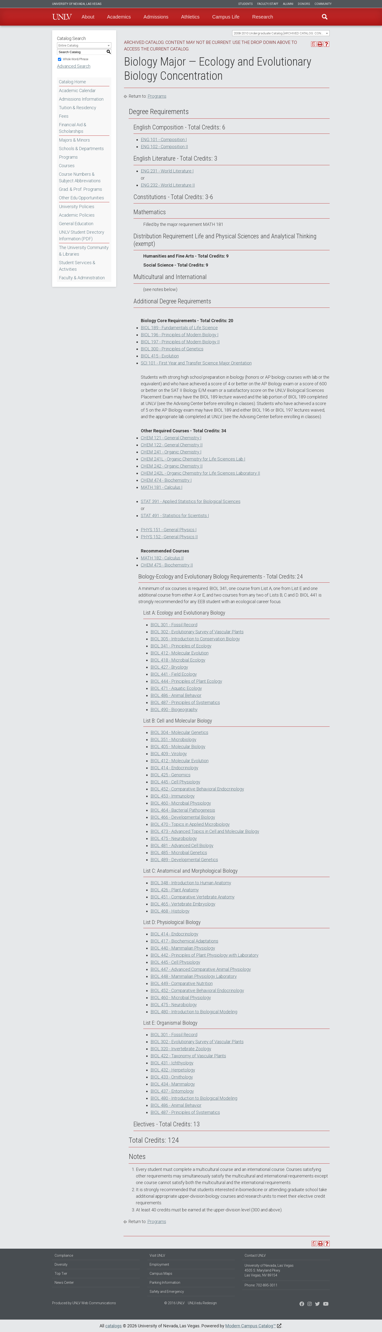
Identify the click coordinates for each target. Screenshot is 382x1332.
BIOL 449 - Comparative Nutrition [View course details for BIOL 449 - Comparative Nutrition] (182, 983)
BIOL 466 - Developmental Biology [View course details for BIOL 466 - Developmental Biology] (183, 817)
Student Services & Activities (77, 266)
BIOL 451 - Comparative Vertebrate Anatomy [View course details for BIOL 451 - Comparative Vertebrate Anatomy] (193, 896)
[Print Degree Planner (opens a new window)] (313, 44)
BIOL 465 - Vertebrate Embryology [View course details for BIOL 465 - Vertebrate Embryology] (183, 904)
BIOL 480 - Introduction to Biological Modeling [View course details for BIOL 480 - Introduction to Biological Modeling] (194, 1011)
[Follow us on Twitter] (309, 1304)
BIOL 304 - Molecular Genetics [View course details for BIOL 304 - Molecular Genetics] (179, 732)
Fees (63, 116)
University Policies (76, 206)
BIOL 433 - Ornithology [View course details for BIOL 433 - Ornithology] (172, 1077)
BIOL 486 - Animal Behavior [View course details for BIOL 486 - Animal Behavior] (176, 695)
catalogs (113, 1325)
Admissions (155, 16)
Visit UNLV (157, 1255)
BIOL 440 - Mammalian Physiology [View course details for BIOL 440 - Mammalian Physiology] (183, 948)
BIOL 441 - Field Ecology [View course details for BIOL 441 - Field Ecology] (174, 674)
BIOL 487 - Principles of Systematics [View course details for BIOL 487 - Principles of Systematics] (185, 702)
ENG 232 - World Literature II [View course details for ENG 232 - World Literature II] (168, 185)
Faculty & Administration (82, 277)
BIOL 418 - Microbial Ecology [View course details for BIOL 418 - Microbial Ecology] (178, 660)
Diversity (61, 1264)
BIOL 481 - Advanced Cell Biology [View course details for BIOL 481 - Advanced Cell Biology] (182, 845)
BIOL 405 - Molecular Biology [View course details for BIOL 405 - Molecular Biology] (178, 746)
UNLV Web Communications (94, 1303)
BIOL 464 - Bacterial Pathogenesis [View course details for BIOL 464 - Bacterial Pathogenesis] (183, 810)
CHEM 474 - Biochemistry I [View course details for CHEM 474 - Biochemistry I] (166, 480)
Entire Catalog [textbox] (68, 45)
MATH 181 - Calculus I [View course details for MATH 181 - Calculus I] (161, 487)
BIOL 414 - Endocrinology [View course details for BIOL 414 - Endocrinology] (174, 767)
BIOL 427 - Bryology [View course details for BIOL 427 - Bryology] (169, 667)
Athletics (190, 16)
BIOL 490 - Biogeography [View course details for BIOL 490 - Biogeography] (174, 709)
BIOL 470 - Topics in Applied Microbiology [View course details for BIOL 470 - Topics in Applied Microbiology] (190, 824)
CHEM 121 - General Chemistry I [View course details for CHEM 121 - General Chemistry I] (171, 437)
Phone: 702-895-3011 (261, 1285)
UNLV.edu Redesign (202, 1303)
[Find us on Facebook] (302, 1304)
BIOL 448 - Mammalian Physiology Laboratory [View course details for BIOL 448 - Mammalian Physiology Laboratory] (194, 976)
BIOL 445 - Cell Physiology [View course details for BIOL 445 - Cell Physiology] (175, 781)
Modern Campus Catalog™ (250, 1325)
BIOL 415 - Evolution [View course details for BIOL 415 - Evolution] (160, 355)
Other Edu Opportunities (81, 197)
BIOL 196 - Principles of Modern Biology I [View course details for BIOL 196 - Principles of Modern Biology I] (180, 334)
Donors (304, 4)
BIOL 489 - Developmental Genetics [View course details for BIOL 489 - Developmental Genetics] (184, 859)
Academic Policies (77, 215)
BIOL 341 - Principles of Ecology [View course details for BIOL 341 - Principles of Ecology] (181, 645)
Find (325, 17)
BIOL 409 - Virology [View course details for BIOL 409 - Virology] (169, 753)
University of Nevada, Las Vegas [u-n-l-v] (76, 4)
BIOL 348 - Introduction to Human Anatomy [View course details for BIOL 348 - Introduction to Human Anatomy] (191, 882)
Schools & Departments (81, 148)
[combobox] (281, 33)
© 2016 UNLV (174, 1303)
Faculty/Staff (267, 4)
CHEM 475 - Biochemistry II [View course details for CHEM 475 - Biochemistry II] (167, 565)
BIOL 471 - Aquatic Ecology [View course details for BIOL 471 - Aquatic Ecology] (176, 688)
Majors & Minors (74, 140)
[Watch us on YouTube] (326, 1304)
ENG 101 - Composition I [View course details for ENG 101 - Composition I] (164, 139)
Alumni (288, 4)
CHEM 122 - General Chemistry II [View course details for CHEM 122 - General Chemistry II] (172, 444)
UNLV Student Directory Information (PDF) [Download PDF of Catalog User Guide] (81, 235)
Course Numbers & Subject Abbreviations (80, 177)
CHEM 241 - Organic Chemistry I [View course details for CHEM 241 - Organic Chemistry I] (171, 451)
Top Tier (61, 1273)
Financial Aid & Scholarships (72, 128)
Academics (119, 16)
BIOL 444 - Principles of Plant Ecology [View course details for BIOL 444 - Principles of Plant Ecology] (186, 681)
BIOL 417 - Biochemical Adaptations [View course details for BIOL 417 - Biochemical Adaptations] (184, 941)
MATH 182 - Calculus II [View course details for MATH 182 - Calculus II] (162, 557)
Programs (68, 157)
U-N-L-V (62, 17)
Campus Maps (161, 1273)
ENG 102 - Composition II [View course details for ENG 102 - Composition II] (164, 146)
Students (245, 4)
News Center (64, 1282)
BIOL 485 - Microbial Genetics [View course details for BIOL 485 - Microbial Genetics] (179, 852)
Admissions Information (81, 99)
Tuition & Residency (77, 107)
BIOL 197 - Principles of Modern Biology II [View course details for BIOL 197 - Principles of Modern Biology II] (180, 341)
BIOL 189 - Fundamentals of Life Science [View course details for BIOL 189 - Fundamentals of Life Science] (179, 327)
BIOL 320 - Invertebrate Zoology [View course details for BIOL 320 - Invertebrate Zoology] (181, 1048)
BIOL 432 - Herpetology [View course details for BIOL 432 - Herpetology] (173, 1069)
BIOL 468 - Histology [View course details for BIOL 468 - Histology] (170, 911)
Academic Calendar (77, 90)
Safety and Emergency (167, 1291)
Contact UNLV (255, 1255)
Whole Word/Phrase (75, 59)
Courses (67, 165)
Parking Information (165, 1282)
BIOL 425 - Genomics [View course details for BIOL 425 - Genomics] (171, 774)
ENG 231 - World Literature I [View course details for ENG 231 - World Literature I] (167, 171)
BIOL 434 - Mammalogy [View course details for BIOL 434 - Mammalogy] (173, 1084)
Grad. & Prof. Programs (80, 189)
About (88, 16)
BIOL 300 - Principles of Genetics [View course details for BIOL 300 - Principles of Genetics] (172, 348)
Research (262, 16)
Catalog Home (72, 81)
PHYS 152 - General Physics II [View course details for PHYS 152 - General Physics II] (169, 536)
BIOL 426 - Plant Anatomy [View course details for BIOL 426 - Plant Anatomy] (175, 889)
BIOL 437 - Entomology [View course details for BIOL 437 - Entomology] (172, 1091)
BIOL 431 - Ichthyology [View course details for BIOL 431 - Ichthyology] (172, 1062)
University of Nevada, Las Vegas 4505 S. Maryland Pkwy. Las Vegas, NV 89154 (269, 1270)
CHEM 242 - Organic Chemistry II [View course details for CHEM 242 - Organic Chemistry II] (172, 466)
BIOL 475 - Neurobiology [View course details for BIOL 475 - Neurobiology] (174, 838)
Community (323, 4)
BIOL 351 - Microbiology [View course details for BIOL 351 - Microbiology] (173, 739)
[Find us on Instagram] (317, 1304)
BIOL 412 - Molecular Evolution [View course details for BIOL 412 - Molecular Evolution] (180, 653)
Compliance (64, 1255)
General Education (76, 223)
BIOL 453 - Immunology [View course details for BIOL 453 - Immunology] (173, 796)
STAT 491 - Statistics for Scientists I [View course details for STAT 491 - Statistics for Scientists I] (175, 515)
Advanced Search (73, 66)
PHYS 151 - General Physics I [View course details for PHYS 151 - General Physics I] (169, 529)
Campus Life (225, 16)
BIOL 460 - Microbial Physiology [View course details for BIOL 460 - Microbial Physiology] (181, 803)
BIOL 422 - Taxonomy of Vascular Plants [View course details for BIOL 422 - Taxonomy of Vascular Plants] (188, 1055)
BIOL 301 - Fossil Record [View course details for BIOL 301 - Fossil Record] (174, 624)
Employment (159, 1264)
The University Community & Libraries (84, 251)
